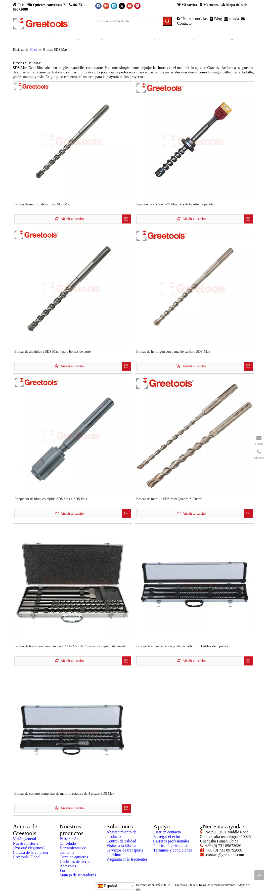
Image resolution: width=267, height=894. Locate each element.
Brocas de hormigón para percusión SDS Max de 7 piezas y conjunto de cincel (69, 646)
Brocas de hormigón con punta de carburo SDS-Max (173, 351)
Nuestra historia (25, 843)
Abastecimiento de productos (121, 834)
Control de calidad (121, 841)
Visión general (24, 839)
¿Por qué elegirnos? (28, 848)
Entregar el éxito (166, 836)
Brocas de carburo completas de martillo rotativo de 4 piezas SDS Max (64, 793)
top (259, 875)
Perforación (69, 839)
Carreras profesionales (171, 841)
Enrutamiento (70, 870)
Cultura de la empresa (30, 852)
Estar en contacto (167, 832)
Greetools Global (26, 857)
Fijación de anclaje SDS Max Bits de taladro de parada (174, 204)
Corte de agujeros (74, 857)
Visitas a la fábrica (121, 845)
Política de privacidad (171, 845)
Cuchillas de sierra (75, 861)
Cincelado (68, 843)
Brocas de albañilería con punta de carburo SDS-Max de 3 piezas (182, 646)
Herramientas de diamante (73, 850)
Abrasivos (68, 866)
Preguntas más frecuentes (126, 859)
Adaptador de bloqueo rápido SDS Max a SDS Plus (50, 499)
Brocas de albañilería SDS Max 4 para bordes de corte (52, 351)
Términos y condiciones (172, 850)
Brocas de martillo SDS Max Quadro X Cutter (168, 499)
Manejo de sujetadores (78, 875)
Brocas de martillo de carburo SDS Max (42, 204)
